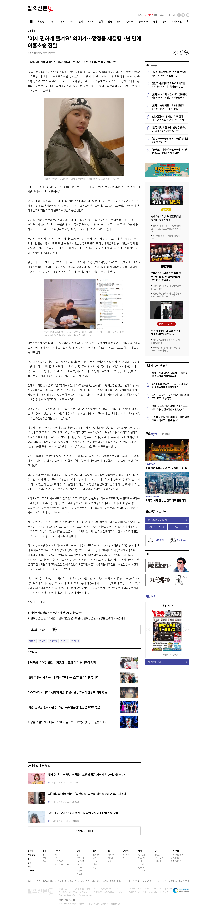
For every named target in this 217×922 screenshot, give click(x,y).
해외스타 (111, 854)
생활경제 (80, 864)
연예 (44, 850)
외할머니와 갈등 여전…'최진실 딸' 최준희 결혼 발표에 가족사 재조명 (87, 794)
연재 (140, 850)
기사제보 (178, 526)
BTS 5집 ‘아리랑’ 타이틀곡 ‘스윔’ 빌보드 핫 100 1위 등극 (165, 349)
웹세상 (79, 870)
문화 (78, 850)
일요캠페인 (142, 857)
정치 (29, 858)
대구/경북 (96, 864)
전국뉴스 (96, 854)
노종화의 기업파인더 (152, 496)
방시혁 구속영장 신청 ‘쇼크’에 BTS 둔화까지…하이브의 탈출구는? (169, 74)
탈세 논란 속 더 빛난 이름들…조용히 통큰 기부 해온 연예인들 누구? (86, 775)
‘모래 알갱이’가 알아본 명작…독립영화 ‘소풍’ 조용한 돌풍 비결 (63, 677)
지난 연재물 (142, 864)
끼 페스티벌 (175, 850)
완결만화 (158, 854)
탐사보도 (141, 867)
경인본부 (96, 857)
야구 (57, 854)
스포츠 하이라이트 (62, 864)
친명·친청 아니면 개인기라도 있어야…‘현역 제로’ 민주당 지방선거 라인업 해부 (170, 118)
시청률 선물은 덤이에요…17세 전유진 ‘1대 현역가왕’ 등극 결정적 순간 (67, 722)
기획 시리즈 (142, 870)
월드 (109, 850)
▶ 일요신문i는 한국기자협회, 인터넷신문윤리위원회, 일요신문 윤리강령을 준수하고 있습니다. (77, 618)
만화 (147, 554)
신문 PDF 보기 (167, 662)
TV (123, 857)
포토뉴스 (125, 854)
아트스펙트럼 (150, 463)
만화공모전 (159, 857)
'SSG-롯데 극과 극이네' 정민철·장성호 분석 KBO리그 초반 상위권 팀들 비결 (166, 228)
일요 (157, 433)
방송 (44, 861)
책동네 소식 (81, 874)
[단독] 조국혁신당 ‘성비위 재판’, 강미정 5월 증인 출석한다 (170, 140)
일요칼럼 (141, 854)
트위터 (183, 15)
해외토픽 (111, 857)
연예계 (31, 31)
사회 (29, 866)
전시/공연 (80, 861)
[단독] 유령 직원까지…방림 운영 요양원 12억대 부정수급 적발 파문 (169, 129)
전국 (94, 850)
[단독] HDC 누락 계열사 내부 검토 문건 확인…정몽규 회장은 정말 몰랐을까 (169, 96)
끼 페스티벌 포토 (177, 861)
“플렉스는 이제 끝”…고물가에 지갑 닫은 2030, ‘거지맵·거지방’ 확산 (169, 151)
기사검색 (186, 22)
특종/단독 (31, 854)
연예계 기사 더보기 (84, 830)
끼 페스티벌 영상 (177, 857)
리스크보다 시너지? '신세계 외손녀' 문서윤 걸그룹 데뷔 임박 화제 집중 (67, 692)
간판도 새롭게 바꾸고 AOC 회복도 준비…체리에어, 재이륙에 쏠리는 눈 (168, 85)
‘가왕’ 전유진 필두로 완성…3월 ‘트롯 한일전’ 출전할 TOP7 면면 (64, 707)
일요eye (31, 870)
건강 (78, 854)
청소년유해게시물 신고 (167, 520)
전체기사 (31, 850)
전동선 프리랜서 (38, 629)
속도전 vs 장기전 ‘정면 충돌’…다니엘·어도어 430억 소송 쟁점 (83, 813)
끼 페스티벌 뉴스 (177, 854)
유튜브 (187, 15)
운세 (140, 861)
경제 (29, 862)
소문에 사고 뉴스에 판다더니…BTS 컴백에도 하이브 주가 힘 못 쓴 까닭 (170, 418)
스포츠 (57, 850)
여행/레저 (80, 857)
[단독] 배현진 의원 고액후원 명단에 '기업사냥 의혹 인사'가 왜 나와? (169, 107)
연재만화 (158, 861)
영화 (44, 857)
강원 (94, 867)
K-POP (45, 864)
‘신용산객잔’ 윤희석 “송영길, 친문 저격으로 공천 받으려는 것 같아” (166, 295)
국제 (109, 861)
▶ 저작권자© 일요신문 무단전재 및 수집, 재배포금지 (55, 613)
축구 (57, 857)
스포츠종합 (59, 861)
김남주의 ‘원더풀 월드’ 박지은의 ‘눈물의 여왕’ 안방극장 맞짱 (62, 662)
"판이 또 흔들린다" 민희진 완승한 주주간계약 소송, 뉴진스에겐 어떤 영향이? (170, 407)
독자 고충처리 (156, 526)
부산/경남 (96, 861)
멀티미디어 (126, 850)
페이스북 (179, 15)
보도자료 (80, 867)
